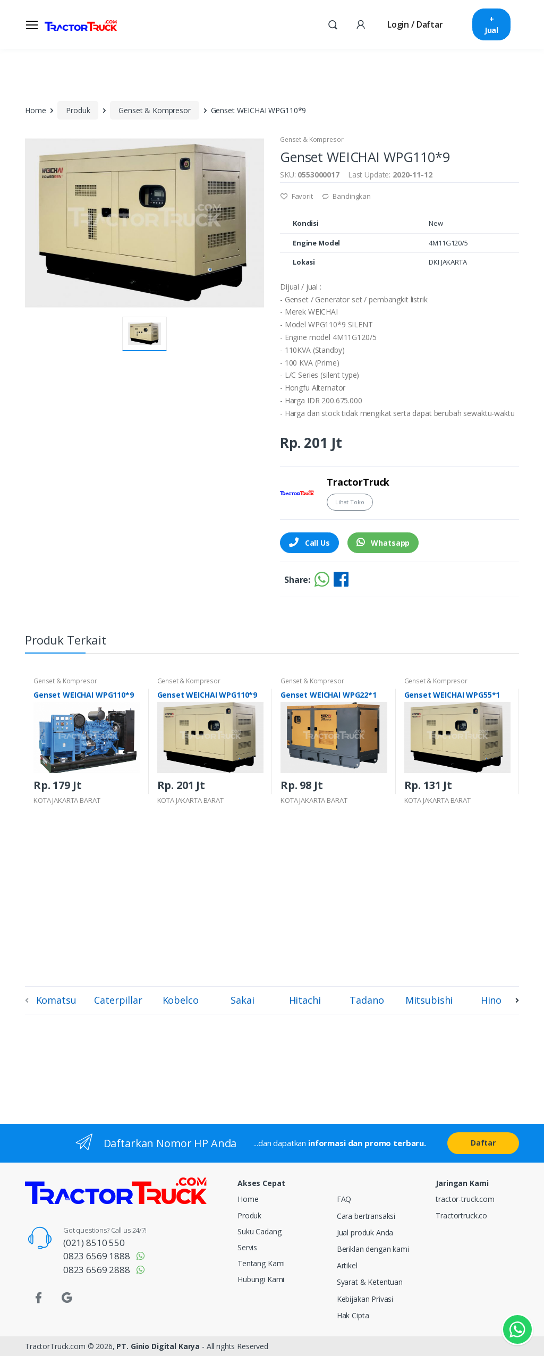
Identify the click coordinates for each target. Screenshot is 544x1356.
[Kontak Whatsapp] (517, 1329)
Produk (78, 110)
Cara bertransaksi (366, 1216)
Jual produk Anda (365, 1232)
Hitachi (305, 1000)
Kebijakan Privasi (365, 1299)
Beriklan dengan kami (373, 1249)
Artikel (347, 1265)
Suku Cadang (259, 1231)
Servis (247, 1247)
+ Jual (491, 24)
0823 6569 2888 (96, 1270)
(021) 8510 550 (94, 1242)
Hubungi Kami (260, 1279)
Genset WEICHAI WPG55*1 (452, 695)
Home (35, 110)
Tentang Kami (261, 1263)
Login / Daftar (415, 24)
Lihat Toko (349, 502)
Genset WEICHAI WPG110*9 (83, 695)
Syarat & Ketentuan (370, 1282)
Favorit (296, 196)
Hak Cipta (353, 1315)
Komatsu (56, 1000)
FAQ (344, 1199)
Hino (491, 1000)
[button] (332, 24)
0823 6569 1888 (96, 1256)
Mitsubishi (429, 1000)
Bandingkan (346, 196)
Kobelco (181, 1000)
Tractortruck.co (461, 1215)
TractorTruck (358, 482)
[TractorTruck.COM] (81, 24)
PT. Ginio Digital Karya (158, 1346)
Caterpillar (118, 1000)
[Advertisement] (272, 899)
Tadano (367, 1000)
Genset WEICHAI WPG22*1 (328, 695)
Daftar (483, 1143)
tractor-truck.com (465, 1199)
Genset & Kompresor (154, 110)
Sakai (242, 1000)
